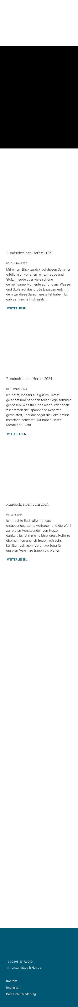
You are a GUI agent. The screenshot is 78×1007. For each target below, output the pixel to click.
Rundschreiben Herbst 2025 (29, 231)
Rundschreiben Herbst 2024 (29, 356)
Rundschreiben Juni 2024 (27, 482)
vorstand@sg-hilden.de (25, 945)
